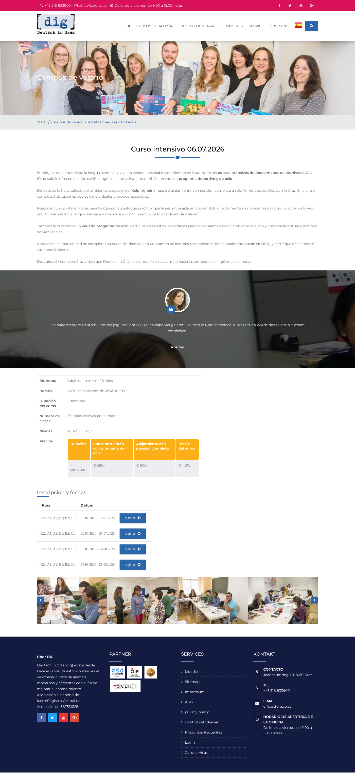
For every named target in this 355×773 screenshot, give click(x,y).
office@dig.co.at (93, 5)
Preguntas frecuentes (203, 733)
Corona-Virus (196, 753)
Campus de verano (199, 26)
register (133, 518)
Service (256, 26)
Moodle (191, 672)
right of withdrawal (201, 722)
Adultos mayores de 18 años (112, 122)
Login (190, 743)
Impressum (195, 692)
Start (42, 122)
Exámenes (233, 26)
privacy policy (197, 712)
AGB (189, 702)
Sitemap (192, 682)
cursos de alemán (155, 26)
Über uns (279, 26)
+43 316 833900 (57, 5)
